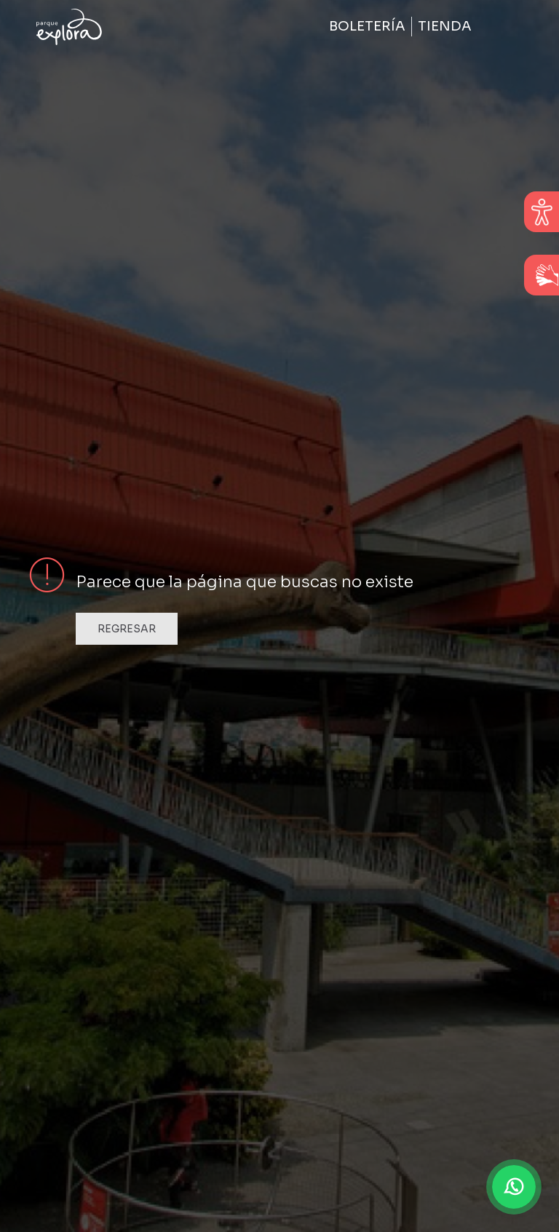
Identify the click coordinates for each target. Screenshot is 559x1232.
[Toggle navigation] (503, 27)
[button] (514, 1187)
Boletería (367, 26)
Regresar (127, 628)
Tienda (445, 26)
